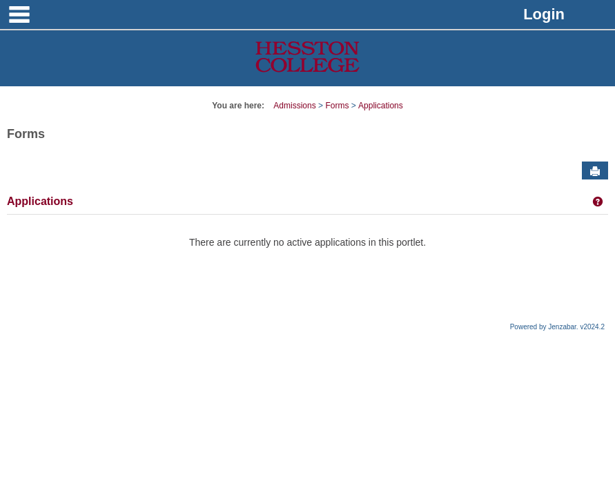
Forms (337, 105)
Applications (380, 105)
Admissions (294, 105)
